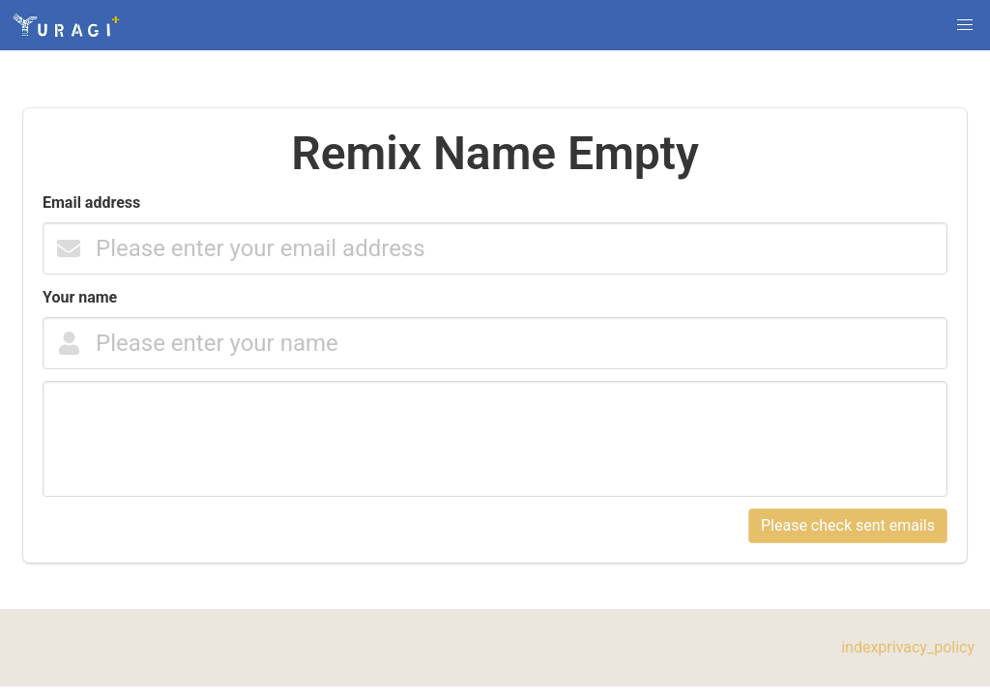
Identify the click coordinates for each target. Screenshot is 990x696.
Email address (91, 202)
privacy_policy (926, 647)
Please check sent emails (848, 525)
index (859, 647)
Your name (80, 297)
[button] (965, 25)
